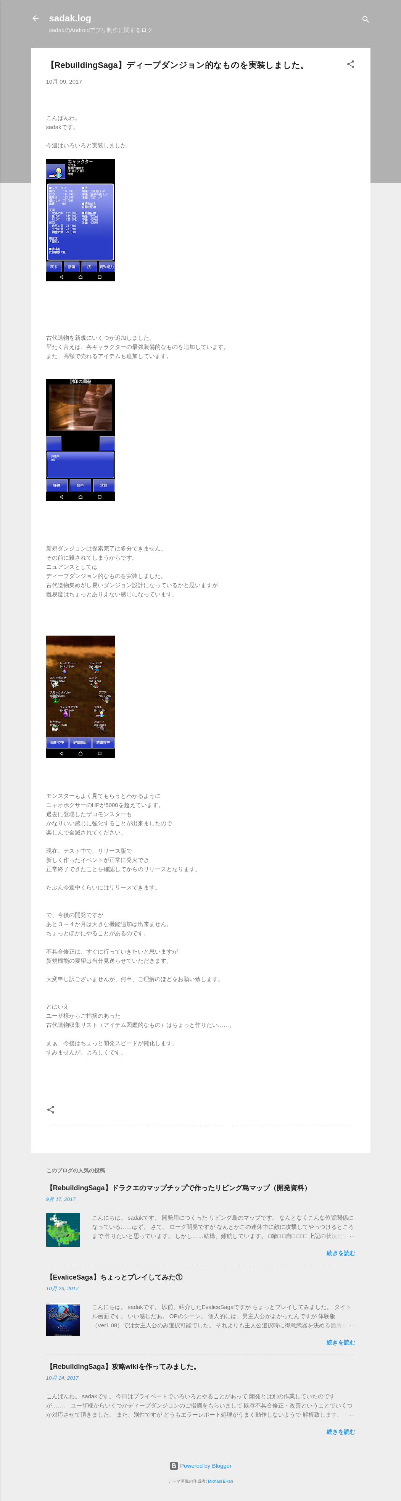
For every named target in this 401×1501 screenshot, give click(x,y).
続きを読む (341, 1253)
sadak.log (70, 18)
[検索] (365, 20)
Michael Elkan (220, 1481)
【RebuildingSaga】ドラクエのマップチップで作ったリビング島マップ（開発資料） (178, 1188)
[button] (350, 65)
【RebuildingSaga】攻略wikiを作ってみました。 (123, 1366)
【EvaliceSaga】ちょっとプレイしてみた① (114, 1277)
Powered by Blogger (200, 1465)
